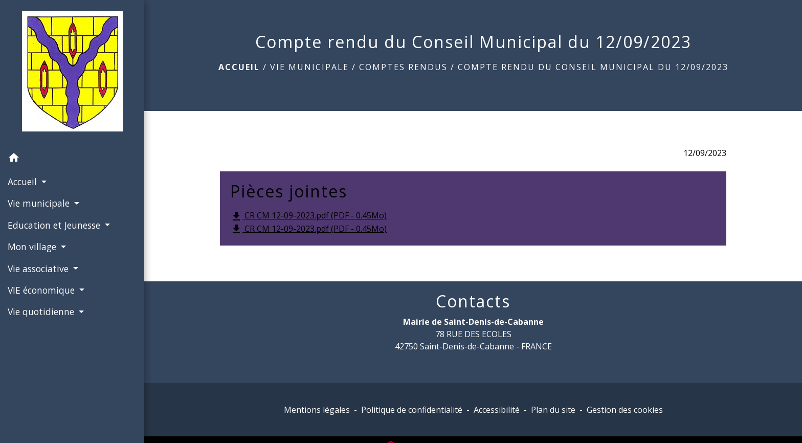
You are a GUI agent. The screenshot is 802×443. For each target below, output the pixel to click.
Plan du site (553, 409)
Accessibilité (497, 409)
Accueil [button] (23, 181)
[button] (72, 159)
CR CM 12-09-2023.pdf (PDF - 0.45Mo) (308, 216)
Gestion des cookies (625, 409)
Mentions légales (317, 409)
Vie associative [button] (39, 268)
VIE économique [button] (42, 290)
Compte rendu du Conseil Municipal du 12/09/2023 (593, 67)
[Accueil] (72, 73)
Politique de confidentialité (411, 409)
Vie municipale (309, 67)
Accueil (239, 67)
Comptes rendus (403, 67)
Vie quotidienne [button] (42, 311)
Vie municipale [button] (40, 203)
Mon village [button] (33, 246)
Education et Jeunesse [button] (55, 225)
